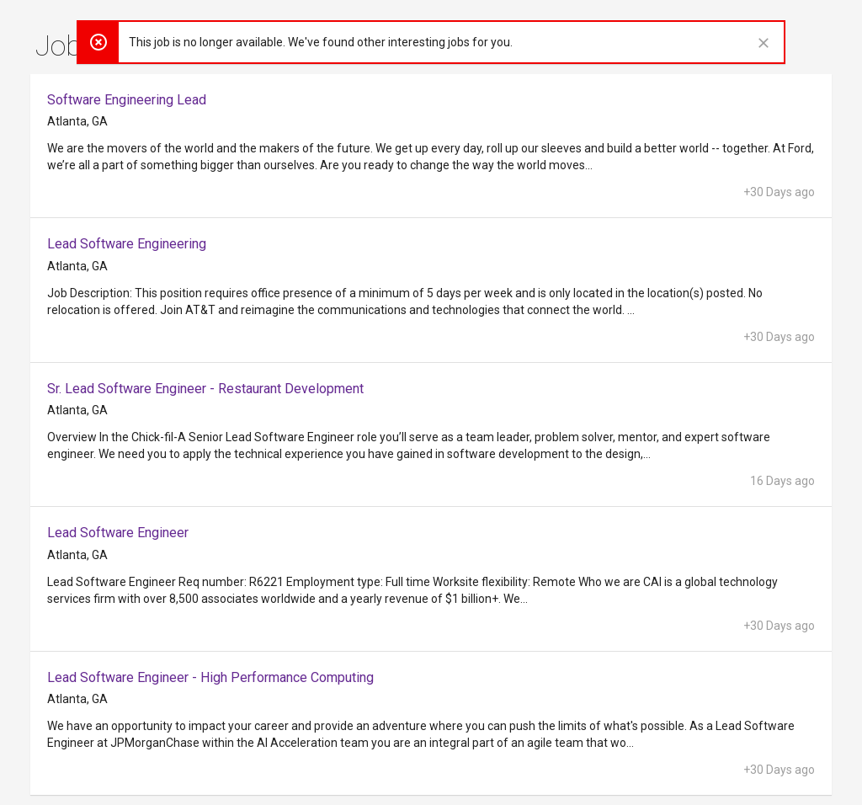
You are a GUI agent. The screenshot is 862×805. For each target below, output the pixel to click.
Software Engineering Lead (126, 100)
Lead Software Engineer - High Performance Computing (210, 677)
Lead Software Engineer (118, 533)
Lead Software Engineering (126, 244)
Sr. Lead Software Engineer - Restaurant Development (205, 389)
